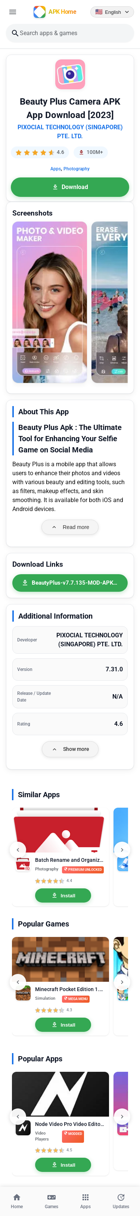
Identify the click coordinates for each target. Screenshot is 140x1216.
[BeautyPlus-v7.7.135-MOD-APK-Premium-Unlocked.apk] (70, 583)
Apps (55, 168)
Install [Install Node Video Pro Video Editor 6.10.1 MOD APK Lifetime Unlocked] (63, 1164)
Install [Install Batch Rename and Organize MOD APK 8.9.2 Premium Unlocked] (63, 895)
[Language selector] (112, 12)
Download (70, 187)
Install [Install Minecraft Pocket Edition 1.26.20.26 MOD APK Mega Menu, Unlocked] (63, 1024)
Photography (76, 168)
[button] (49, 302)
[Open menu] (12, 12)
